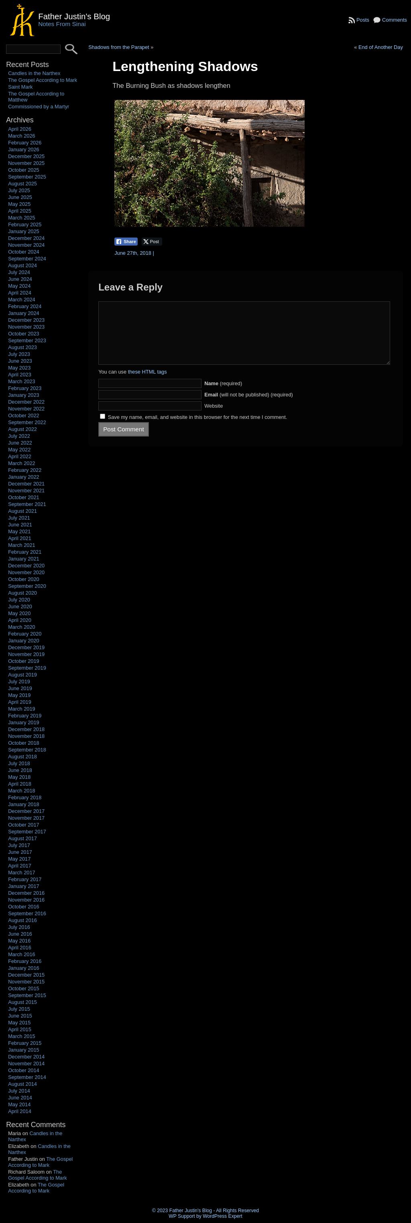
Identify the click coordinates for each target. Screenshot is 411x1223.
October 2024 (23, 252)
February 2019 (24, 716)
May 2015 (19, 1023)
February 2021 (24, 552)
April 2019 (19, 702)
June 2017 (20, 852)
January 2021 (23, 559)
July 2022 (19, 436)
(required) (223, 395)
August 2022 (22, 429)
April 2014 (19, 1111)
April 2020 (19, 620)
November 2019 (26, 654)
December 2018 (26, 729)
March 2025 (21, 218)
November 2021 (26, 491)
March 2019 (21, 709)
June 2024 (20, 279)
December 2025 (26, 156)
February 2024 (24, 306)
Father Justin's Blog (74, 16)
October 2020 (23, 579)
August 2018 (22, 757)
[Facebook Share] (126, 242)
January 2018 (23, 804)
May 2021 (19, 531)
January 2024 (23, 313)
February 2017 (24, 879)
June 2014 (20, 1098)
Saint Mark (20, 87)
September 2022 (27, 422)
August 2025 (22, 184)
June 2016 (20, 934)
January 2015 (23, 1050)
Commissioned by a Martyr (38, 107)
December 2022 (26, 402)
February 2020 (24, 634)
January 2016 (23, 968)
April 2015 (19, 1029)
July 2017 (19, 845)
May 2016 (19, 941)
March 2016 (21, 954)
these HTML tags (147, 384)
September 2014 (27, 1077)
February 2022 (24, 470)
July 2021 (19, 518)
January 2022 (23, 477)
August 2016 (22, 920)
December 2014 (26, 1057)
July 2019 (19, 682)
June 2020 (20, 606)
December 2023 (26, 320)
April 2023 (19, 375)
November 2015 (26, 982)
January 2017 (23, 886)
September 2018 (27, 750)
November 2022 (26, 409)
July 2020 (19, 600)
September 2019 (27, 668)
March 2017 (21, 873)
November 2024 (26, 245)
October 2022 (23, 415)
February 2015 (24, 1043)
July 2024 (19, 272)
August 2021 (22, 511)
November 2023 (26, 327)
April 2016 (19, 948)
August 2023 (22, 347)
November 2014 (26, 1063)
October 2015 (23, 988)
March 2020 (21, 627)
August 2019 (22, 675)
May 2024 (19, 286)
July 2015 (19, 1009)
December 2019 (26, 647)
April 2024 (19, 293)
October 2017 (23, 825)
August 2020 (22, 593)
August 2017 (22, 838)
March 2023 (21, 381)
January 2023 (23, 395)
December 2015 (26, 975)
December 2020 (26, 566)
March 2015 (21, 1036)
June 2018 (20, 770)
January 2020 (23, 641)
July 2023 (19, 354)
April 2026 (19, 129)
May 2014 (19, 1104)
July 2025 (19, 190)
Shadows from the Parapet (118, 47)
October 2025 (23, 170)
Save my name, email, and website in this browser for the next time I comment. (197, 429)
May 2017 (19, 859)
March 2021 (21, 545)
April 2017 (19, 866)
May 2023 (19, 368)
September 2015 (27, 995)
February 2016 (24, 961)
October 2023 (23, 334)
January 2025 (23, 231)
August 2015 (22, 1002)
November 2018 (26, 736)
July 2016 (19, 927)
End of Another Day (380, 47)
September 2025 (27, 177)
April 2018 (19, 784)
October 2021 (23, 497)
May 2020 (19, 613)
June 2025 (20, 197)
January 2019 (23, 722)
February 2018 (24, 797)
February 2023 (24, 388)
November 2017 (26, 818)
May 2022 (19, 450)
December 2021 (26, 484)
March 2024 (21, 300)
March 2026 (21, 136)
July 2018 (19, 763)
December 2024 (26, 238)
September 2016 (27, 913)
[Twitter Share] (152, 242)
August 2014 (22, 1084)
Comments (394, 20)
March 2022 (21, 463)
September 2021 (27, 504)
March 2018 (21, 791)
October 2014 (23, 1070)
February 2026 (24, 143)
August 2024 (22, 265)
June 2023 (20, 361)
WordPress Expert (222, 1216)
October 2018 (23, 743)
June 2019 (20, 688)
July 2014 (19, 1091)
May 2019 (19, 695)
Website (213, 418)
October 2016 (23, 907)
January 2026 (23, 149)
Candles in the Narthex (34, 73)
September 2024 (27, 259)
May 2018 (19, 777)
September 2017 (27, 832)
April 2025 (19, 211)
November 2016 (26, 900)
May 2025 (19, 204)
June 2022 (20, 443)
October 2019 (23, 661)
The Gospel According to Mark (42, 80)
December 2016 (26, 893)
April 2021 (19, 538)
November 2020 (26, 572)
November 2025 (26, 163)
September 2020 (27, 586)
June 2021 (20, 525)
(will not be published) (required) (248, 407)
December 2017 (26, 811)
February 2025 (24, 224)
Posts (362, 20)
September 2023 (27, 340)
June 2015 (20, 1016)
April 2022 (19, 456)
